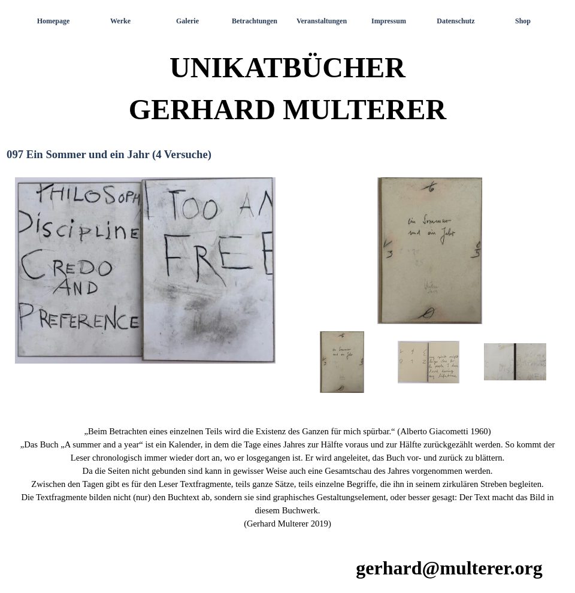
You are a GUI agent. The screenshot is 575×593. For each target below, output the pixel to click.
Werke (120, 21)
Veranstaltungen (321, 21)
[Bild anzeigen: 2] (429, 362)
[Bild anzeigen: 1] (342, 362)
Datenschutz (455, 21)
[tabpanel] (287, 477)
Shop (523, 21)
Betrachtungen (254, 21)
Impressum (388, 21)
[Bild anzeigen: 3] (515, 362)
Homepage (53, 21)
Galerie (187, 21)
